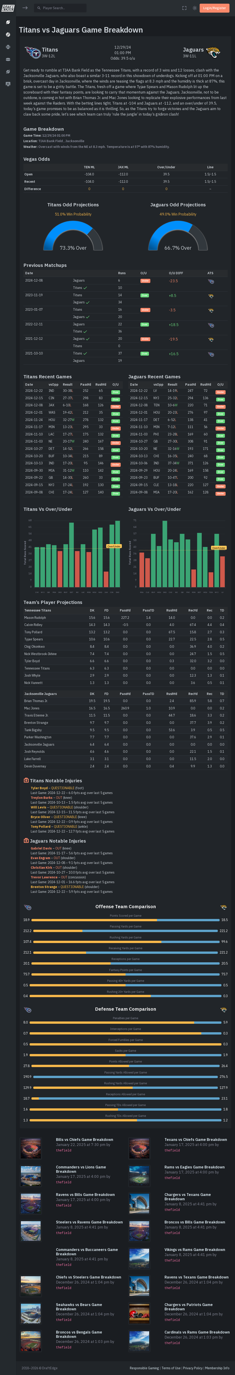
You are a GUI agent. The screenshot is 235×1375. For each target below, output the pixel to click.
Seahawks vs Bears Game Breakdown (79, 1306)
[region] (8, 684)
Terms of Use (171, 1368)
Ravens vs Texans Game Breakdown (197, 1277)
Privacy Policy (193, 1368)
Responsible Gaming (144, 1368)
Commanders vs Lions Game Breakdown (81, 1169)
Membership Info (217, 1368)
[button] (8, 22)
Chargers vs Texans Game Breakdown (188, 1196)
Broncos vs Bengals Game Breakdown (79, 1334)
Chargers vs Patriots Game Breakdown (189, 1306)
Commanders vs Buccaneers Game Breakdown (87, 1251)
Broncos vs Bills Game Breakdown (195, 1222)
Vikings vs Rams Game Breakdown (195, 1249)
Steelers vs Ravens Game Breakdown (89, 1222)
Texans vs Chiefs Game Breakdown (196, 1139)
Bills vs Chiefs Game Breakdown (84, 1139)
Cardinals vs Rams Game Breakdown (197, 1332)
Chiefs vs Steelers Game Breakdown (88, 1277)
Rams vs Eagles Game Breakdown (195, 1167)
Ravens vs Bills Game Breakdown (85, 1194)
